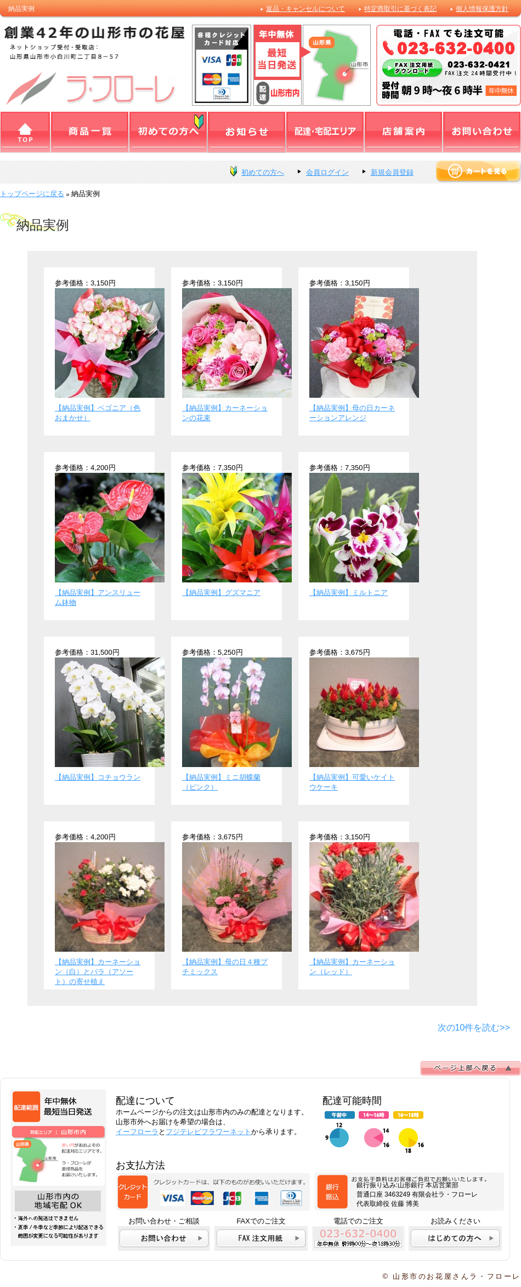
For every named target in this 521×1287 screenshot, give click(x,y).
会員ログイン (327, 172)
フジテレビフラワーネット (208, 1132)
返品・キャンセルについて (305, 9)
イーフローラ (137, 1132)
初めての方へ (262, 172)
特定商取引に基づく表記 (400, 9)
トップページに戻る (32, 194)
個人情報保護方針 (482, 9)
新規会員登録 (392, 172)
